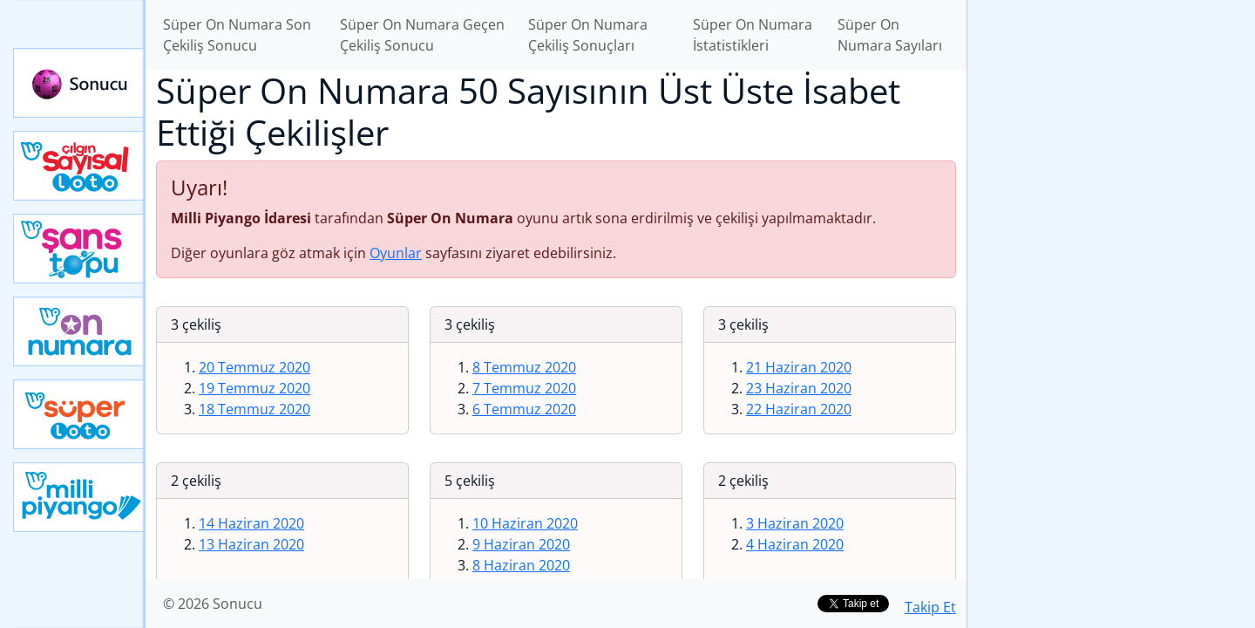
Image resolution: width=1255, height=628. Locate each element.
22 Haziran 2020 (798, 409)
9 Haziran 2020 (521, 544)
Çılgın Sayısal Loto (79, 166)
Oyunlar (396, 253)
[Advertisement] (1111, 275)
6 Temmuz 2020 (524, 409)
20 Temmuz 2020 (254, 367)
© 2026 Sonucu (212, 603)
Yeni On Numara (79, 331)
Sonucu (79, 83)
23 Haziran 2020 (798, 388)
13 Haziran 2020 (251, 544)
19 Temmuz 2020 (254, 388)
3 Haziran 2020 (795, 523)
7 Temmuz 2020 (524, 388)
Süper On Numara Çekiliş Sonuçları (588, 35)
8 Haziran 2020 (521, 565)
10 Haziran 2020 (525, 523)
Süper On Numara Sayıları (890, 35)
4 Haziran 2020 (795, 544)
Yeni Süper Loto (79, 414)
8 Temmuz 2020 (524, 367)
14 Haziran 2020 (251, 523)
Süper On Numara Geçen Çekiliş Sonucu (422, 35)
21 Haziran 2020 (798, 367)
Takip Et (930, 607)
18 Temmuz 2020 (254, 409)
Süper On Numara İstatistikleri (752, 35)
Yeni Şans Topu (79, 248)
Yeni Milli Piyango (79, 497)
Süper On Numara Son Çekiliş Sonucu (237, 35)
